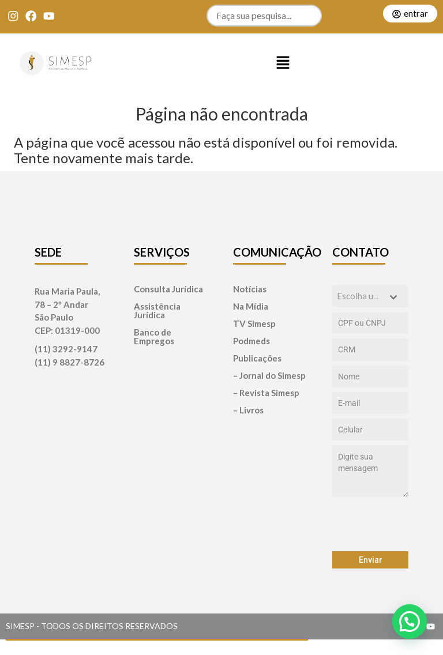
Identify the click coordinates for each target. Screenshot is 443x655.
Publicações (257, 358)
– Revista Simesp (266, 393)
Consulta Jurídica (168, 289)
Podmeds (251, 341)
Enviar (370, 559)
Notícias (249, 289)
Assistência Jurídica (157, 310)
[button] (282, 63)
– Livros (248, 410)
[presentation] (370, 524)
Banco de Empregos (154, 336)
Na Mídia (250, 306)
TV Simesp (254, 323)
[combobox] (370, 296)
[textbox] (359, 296)
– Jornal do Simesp (269, 375)
